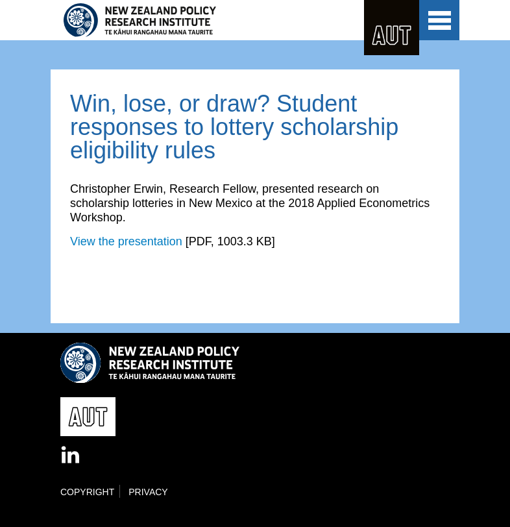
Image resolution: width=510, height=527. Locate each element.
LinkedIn (71, 456)
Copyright (87, 492)
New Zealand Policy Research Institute (176, 20)
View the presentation (126, 241)
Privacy (147, 492)
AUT (391, 27)
